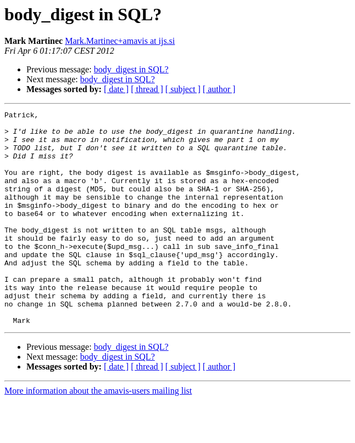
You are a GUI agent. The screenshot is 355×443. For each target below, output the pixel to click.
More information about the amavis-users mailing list (98, 433)
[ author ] (219, 89)
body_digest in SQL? (131, 69)
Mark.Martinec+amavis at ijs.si (120, 41)
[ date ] (116, 89)
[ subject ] (183, 89)
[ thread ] (147, 89)
